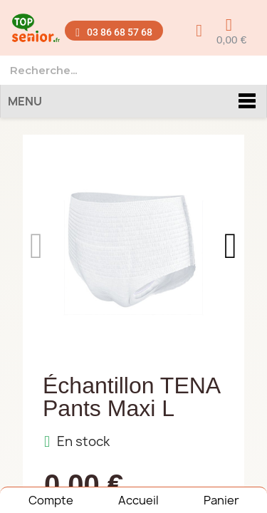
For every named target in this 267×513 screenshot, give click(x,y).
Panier (221, 500)
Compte (50, 500)
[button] (113, 31)
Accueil (138, 500)
